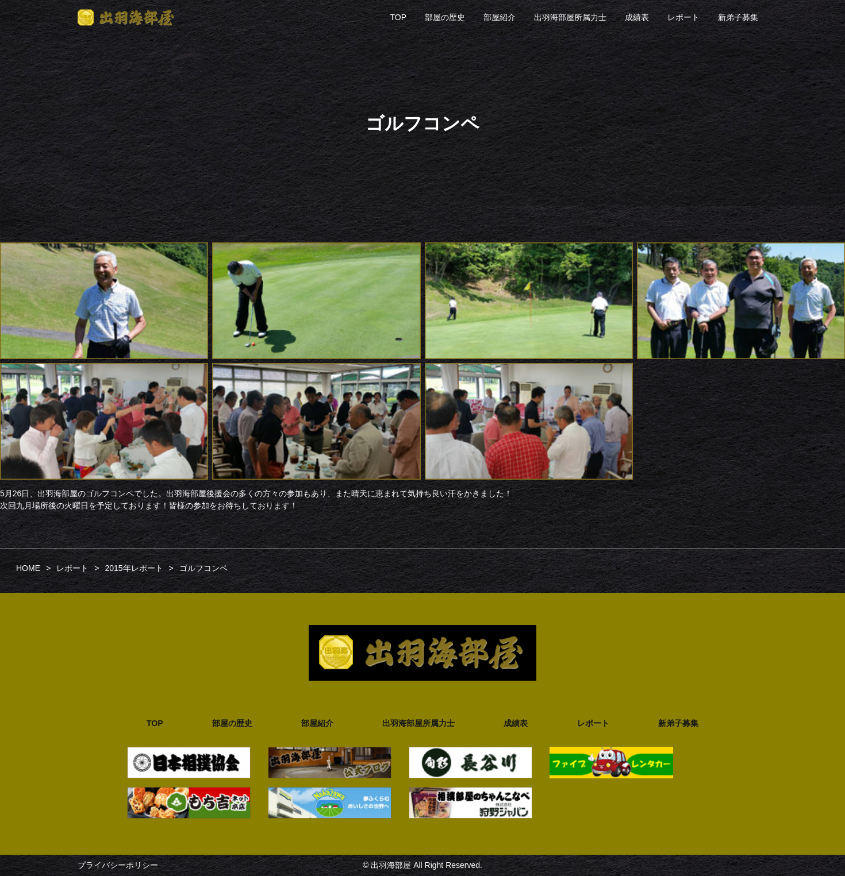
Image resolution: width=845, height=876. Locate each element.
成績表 (637, 17)
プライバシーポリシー (118, 865)
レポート (683, 17)
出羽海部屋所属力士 (570, 17)
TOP (398, 17)
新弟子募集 (738, 17)
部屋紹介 (499, 17)
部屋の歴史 (445, 17)
